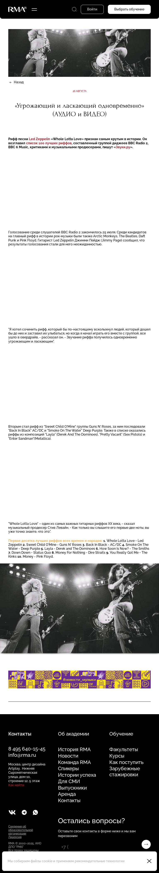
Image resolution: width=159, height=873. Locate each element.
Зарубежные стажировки (124, 771)
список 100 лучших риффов (49, 143)
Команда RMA (74, 762)
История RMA (74, 749)
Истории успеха (77, 775)
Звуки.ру (123, 147)
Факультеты (123, 749)
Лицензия (15, 837)
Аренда (67, 794)
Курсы (116, 756)
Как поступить (126, 762)
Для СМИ (69, 781)
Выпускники (72, 788)
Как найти (16, 785)
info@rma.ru (22, 755)
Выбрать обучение (129, 9)
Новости (68, 756)
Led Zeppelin (40, 139)
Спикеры (68, 768)
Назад (19, 82)
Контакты (69, 800)
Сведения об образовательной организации (20, 830)
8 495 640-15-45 (26, 749)
